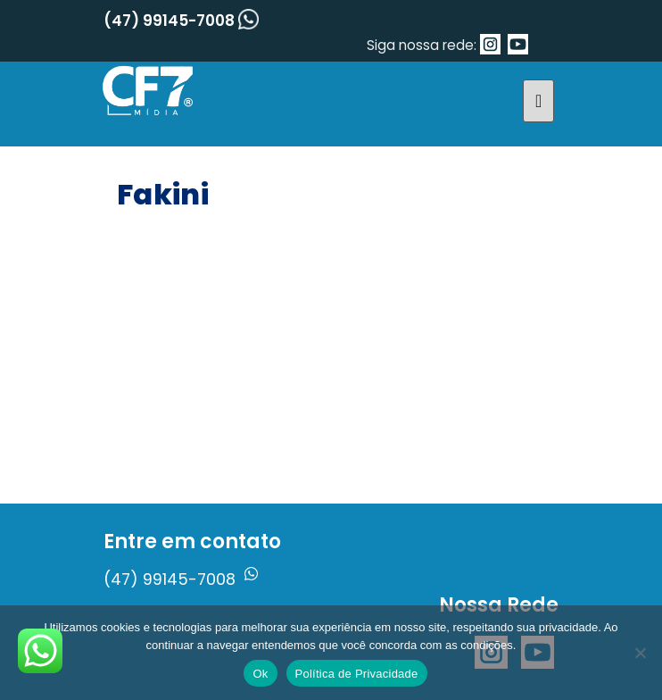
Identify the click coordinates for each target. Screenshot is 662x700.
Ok (260, 673)
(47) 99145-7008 (181, 20)
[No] (640, 653)
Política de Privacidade (356, 673)
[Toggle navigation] (538, 100)
